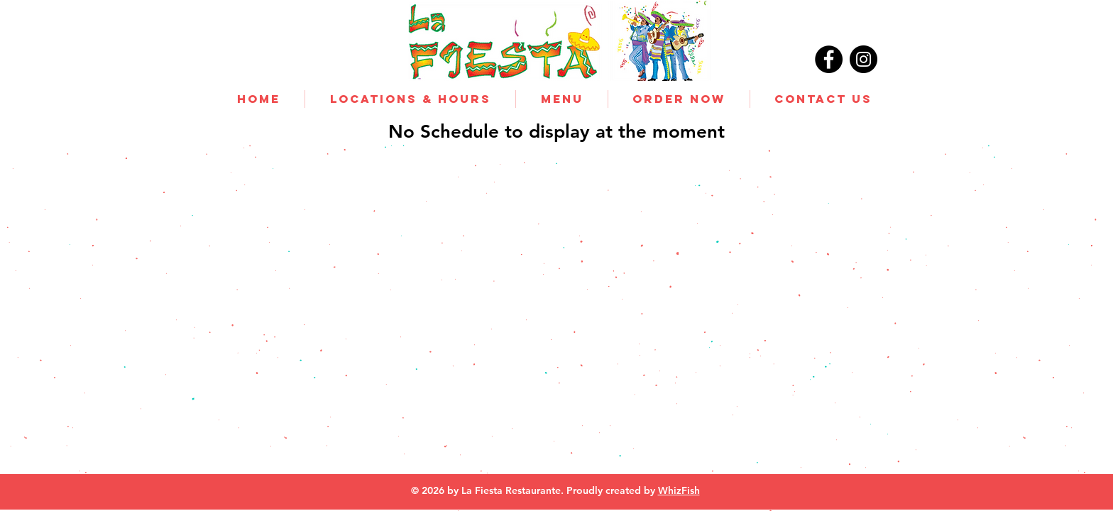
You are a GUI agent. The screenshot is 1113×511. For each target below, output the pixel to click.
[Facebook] (829, 59)
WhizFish (679, 490)
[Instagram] (863, 59)
